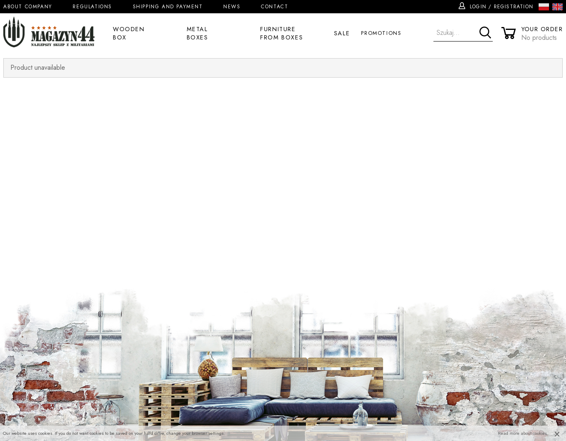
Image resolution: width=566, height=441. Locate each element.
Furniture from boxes (281, 33)
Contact (274, 6)
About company (27, 6)
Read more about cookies (522, 433)
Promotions (381, 33)
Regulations (92, 6)
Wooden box (129, 33)
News (231, 6)
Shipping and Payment (168, 6)
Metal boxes (197, 33)
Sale (342, 33)
